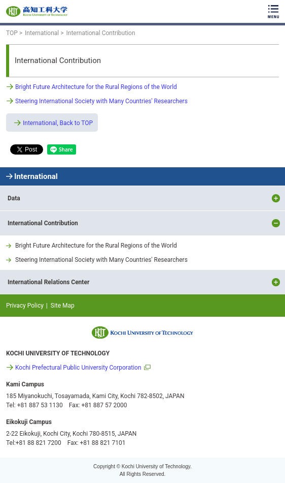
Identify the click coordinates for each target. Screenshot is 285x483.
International (36, 176)
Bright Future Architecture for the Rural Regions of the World (96, 86)
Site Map (63, 305)
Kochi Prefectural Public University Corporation (78, 367)
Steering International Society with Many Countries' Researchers (101, 101)
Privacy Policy (25, 305)
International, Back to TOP (58, 123)
